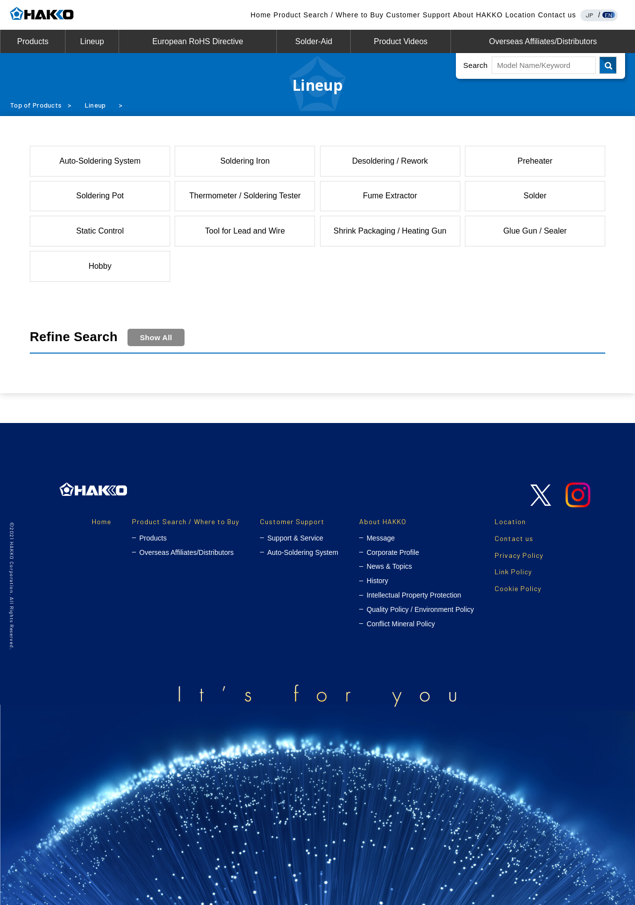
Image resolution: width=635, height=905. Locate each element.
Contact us (557, 15)
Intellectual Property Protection (414, 595)
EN (609, 14)
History (377, 581)
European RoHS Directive (197, 41)
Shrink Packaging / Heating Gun (389, 231)
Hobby (99, 266)
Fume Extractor (390, 195)
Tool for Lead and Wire (245, 231)
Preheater (534, 161)
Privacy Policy (519, 555)
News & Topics (389, 566)
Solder (534, 195)
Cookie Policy (518, 588)
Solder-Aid (313, 41)
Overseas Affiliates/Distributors (543, 41)
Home (261, 15)
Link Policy (513, 571)
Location (520, 15)
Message (381, 538)
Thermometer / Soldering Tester (245, 195)
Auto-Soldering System (100, 161)
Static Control (100, 231)
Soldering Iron (245, 161)
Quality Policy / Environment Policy (420, 609)
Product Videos (401, 41)
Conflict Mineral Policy (401, 624)
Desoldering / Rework (390, 161)
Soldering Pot (100, 195)
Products (33, 41)
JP (589, 14)
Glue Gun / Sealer (535, 231)
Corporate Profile (393, 552)
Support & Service (295, 538)
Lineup (92, 41)
